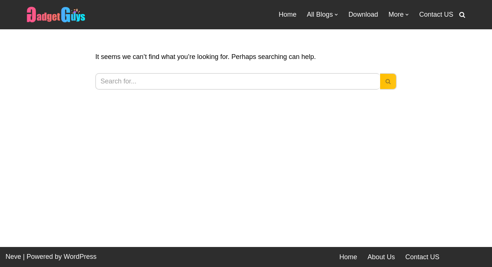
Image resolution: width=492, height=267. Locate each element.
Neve (13, 256)
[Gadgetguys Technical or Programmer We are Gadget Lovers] (55, 15)
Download (363, 14)
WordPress (80, 256)
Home (287, 14)
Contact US (436, 14)
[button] (336, 14)
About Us (381, 257)
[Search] (462, 14)
